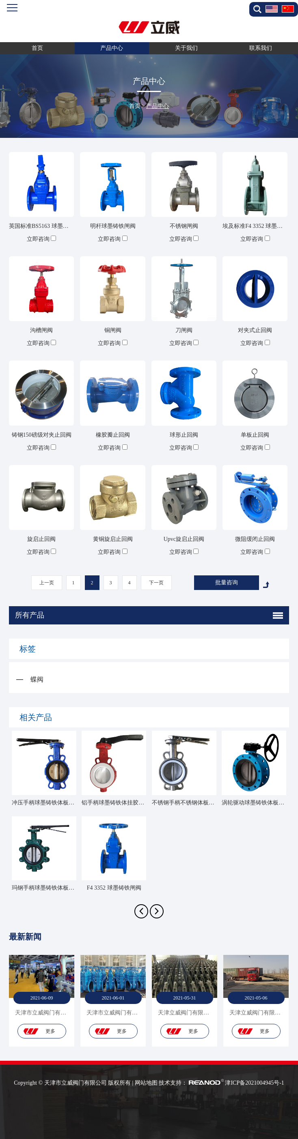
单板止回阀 (255, 435)
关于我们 (186, 48)
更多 (50, 1031)
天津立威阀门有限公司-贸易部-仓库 (202, 1013)
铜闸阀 (112, 330)
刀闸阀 (183, 330)
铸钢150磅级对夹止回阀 (41, 435)
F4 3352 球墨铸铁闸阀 (114, 888)
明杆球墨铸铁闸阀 (113, 226)
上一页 (46, 583)
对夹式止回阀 (255, 330)
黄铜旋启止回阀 (113, 539)
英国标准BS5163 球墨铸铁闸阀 (47, 226)
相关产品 (35, 717)
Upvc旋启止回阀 (184, 539)
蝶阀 (36, 679)
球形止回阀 (184, 435)
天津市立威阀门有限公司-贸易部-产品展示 (68, 1013)
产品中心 (111, 48)
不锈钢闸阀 (184, 226)
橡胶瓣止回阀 (113, 435)
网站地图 (146, 1083)
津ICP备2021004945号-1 (254, 1083)
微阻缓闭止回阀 (255, 539)
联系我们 (260, 48)
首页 (37, 48)
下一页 (156, 583)
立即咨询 (38, 239)
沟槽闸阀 (41, 330)
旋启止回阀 (41, 539)
